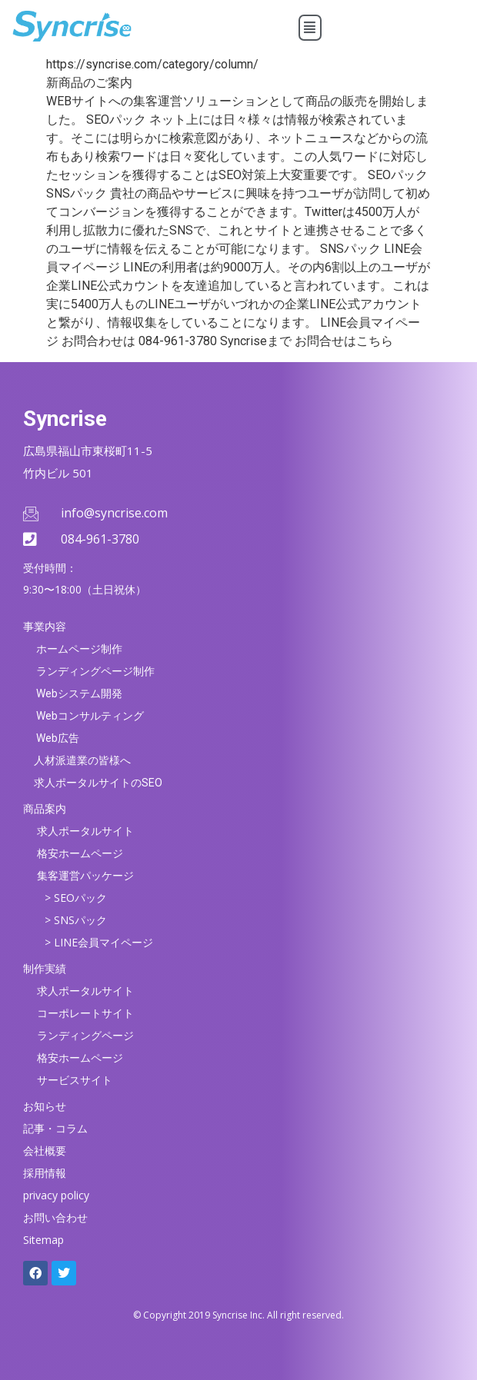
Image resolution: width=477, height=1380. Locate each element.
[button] (310, 28)
